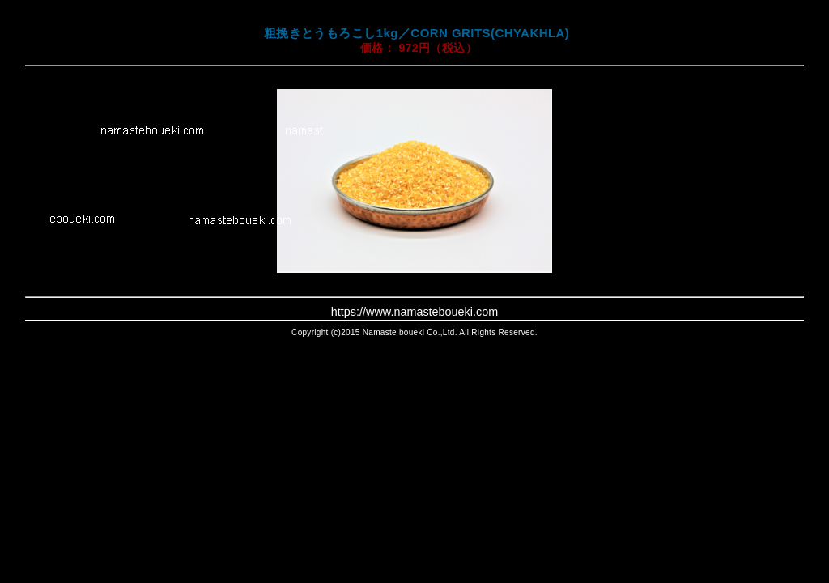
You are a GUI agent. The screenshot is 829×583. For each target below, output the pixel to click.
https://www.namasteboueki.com (414, 311)
